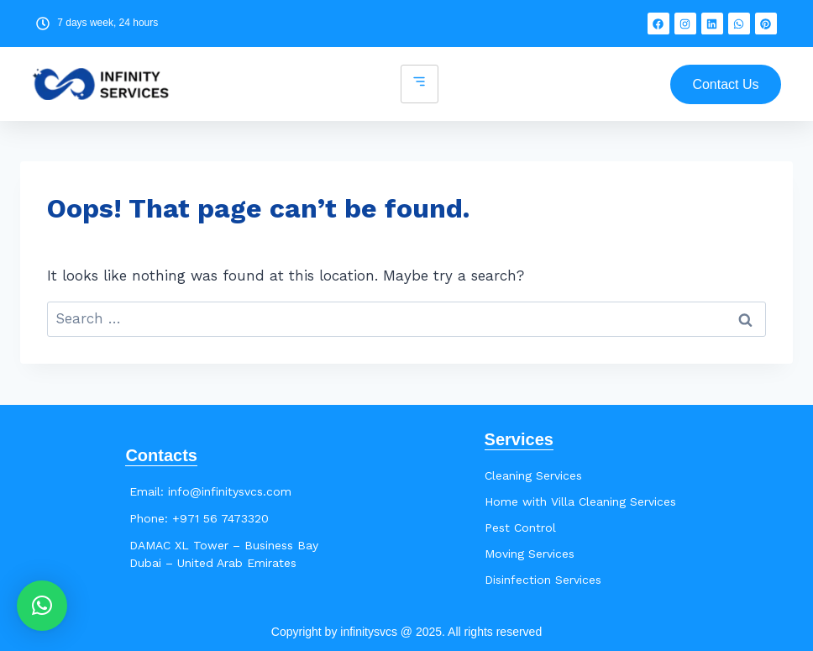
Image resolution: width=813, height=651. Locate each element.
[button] (42, 605)
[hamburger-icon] (419, 84)
